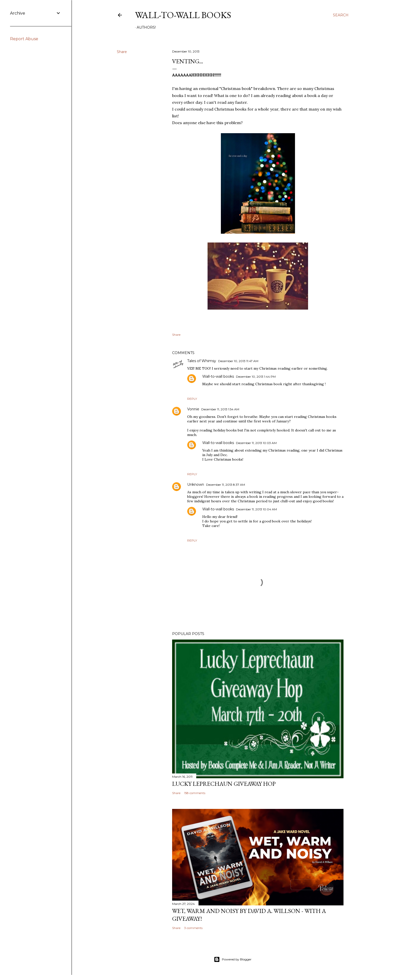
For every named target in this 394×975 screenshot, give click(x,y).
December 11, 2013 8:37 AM (225, 484)
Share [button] (122, 52)
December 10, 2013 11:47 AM (238, 361)
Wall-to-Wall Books (183, 15)
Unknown (195, 484)
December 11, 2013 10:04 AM (256, 509)
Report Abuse (24, 38)
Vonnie (193, 409)
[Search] (341, 15)
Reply (192, 399)
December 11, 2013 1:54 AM (220, 409)
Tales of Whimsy (201, 361)
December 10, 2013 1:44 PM (256, 376)
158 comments (194, 793)
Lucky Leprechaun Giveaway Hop (224, 784)
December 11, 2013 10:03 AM (256, 443)
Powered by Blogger (233, 959)
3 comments (193, 928)
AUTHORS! (146, 27)
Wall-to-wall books (218, 376)
